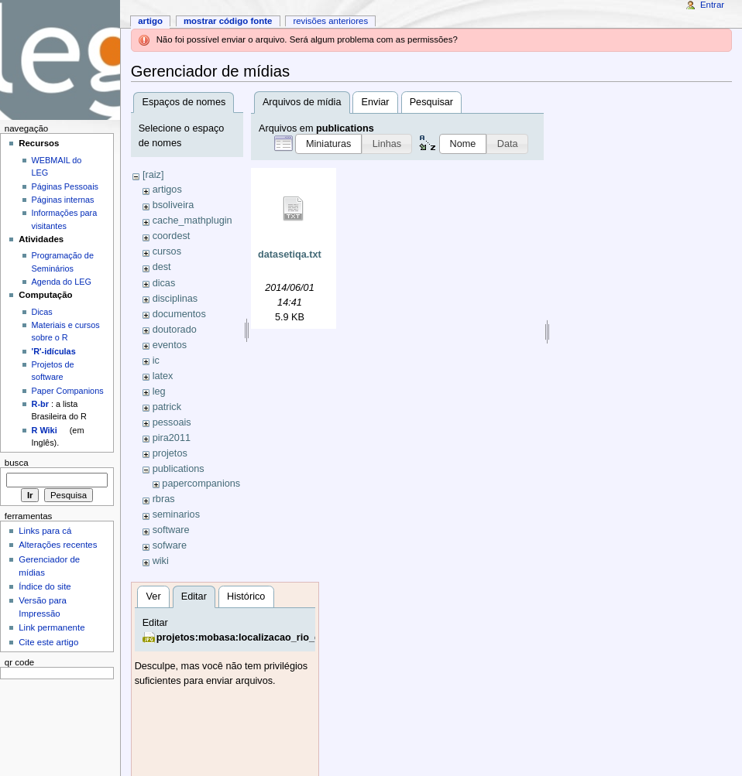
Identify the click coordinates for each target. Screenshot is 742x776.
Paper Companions (68, 390)
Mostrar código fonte (228, 21)
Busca (17, 462)
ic (156, 360)
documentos (179, 314)
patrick (167, 407)
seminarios (176, 514)
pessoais (172, 422)
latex (163, 376)
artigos (167, 189)
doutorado (175, 329)
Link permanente (51, 627)
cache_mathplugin (192, 220)
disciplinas (175, 298)
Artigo (150, 21)
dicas (164, 283)
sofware (170, 545)
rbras (164, 499)
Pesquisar (431, 102)
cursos (167, 251)
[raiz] (153, 174)
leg (159, 391)
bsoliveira (173, 205)
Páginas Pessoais (65, 186)
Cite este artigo (48, 642)
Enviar (376, 102)
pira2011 (172, 437)
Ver (153, 596)
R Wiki (44, 430)
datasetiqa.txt (289, 254)
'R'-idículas (54, 351)
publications (178, 468)
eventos (170, 345)
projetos (170, 453)
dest (162, 267)
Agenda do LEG (61, 281)
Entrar (712, 4)
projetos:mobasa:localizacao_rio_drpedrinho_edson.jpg (287, 637)
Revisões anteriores (330, 21)
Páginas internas (63, 199)
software (171, 530)
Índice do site (45, 586)
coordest (172, 236)
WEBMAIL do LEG (57, 166)
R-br (40, 404)
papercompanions (201, 483)
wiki (161, 561)
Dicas (42, 311)
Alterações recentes (58, 544)
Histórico (246, 596)
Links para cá (45, 530)
